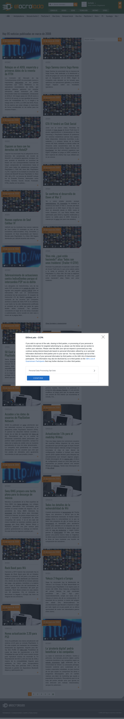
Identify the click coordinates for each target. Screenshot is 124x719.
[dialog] (62, 359)
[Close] (104, 337)
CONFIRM (38, 378)
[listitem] (62, 370)
